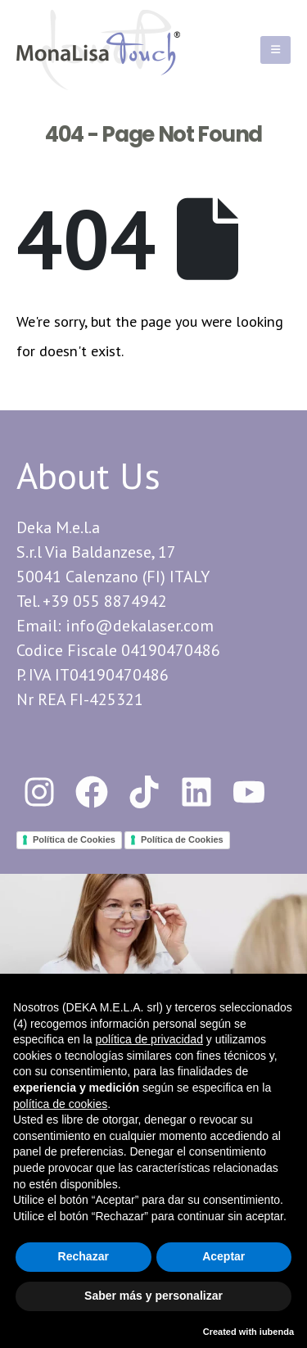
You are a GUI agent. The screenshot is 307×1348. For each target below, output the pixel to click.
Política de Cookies (74, 839)
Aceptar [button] (223, 1256)
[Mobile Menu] (275, 50)
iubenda (277, 1332)
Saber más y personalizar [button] (153, 1295)
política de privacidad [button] (149, 1039)
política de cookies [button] (60, 1104)
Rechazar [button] (83, 1256)
